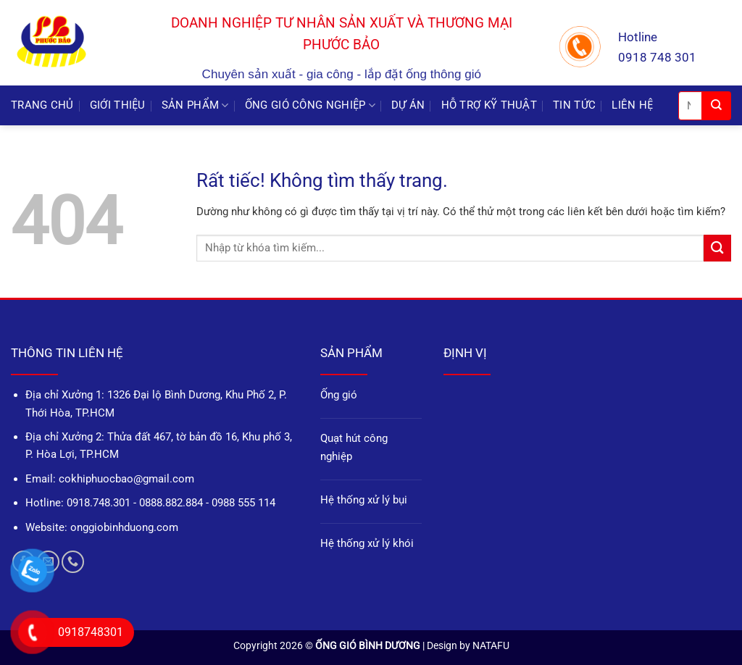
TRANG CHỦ (42, 105)
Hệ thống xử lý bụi (363, 499)
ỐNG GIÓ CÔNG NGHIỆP (310, 105)
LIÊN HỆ (632, 105)
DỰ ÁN (408, 105)
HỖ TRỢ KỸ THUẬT (489, 105)
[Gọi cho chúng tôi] (73, 562)
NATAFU (490, 645)
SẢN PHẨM (195, 105)
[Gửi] (716, 105)
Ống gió (338, 394)
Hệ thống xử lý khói (367, 543)
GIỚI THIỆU (118, 105)
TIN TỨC (574, 105)
